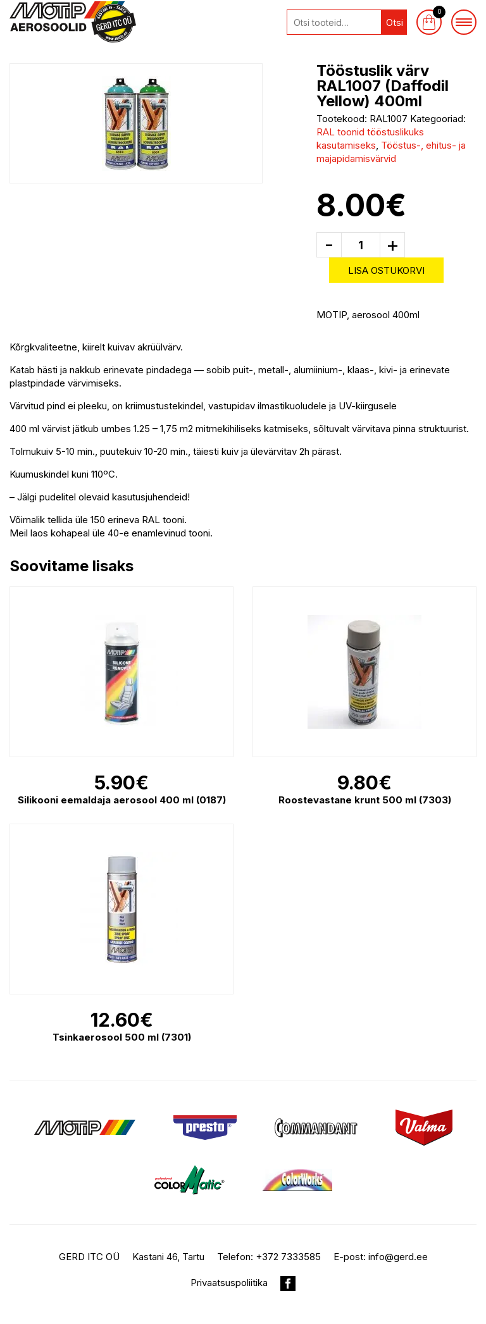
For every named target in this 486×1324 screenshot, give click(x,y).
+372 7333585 (288, 1257)
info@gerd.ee (398, 1257)
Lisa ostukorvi (386, 270)
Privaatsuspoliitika (229, 1283)
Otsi (394, 22)
